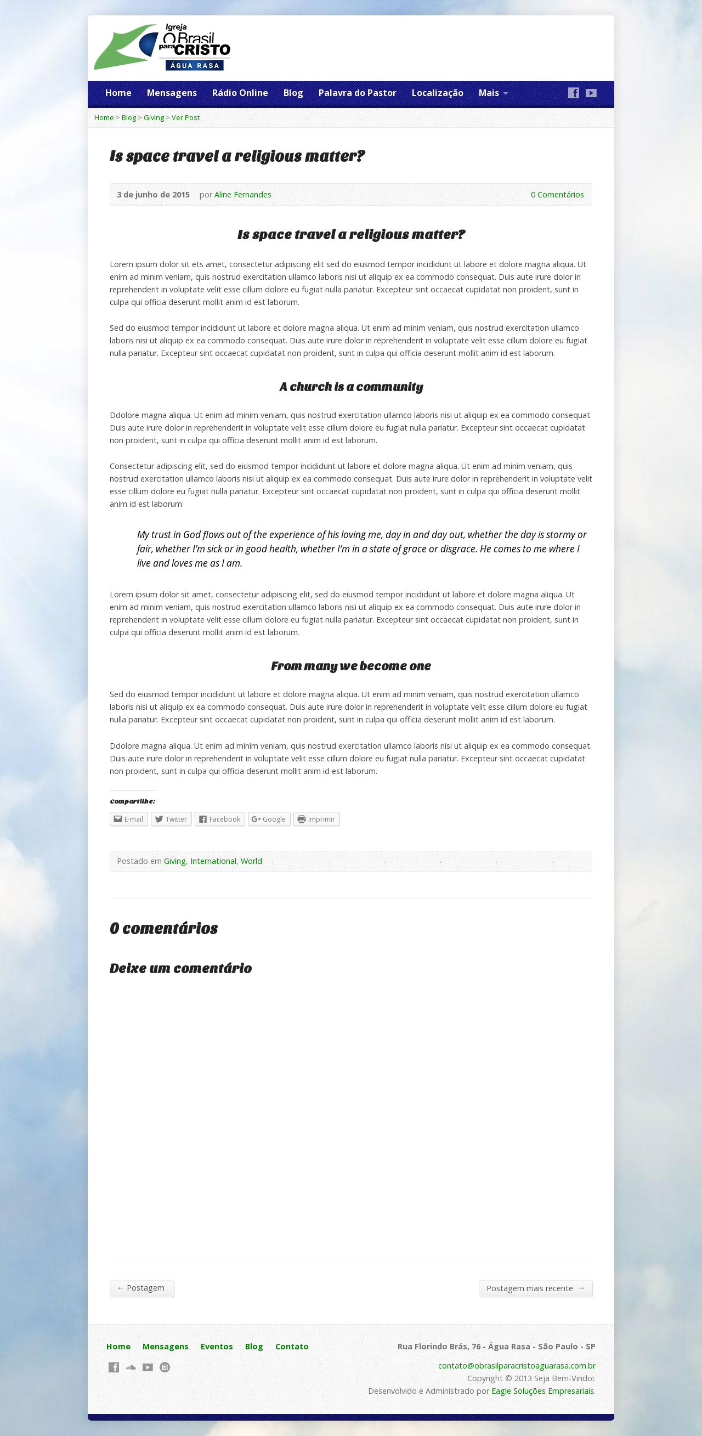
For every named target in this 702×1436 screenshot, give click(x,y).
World (251, 861)
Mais (489, 93)
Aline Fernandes (242, 194)
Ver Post (186, 117)
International (213, 861)
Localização (437, 93)
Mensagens (172, 93)
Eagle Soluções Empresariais (542, 1391)
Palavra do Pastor (358, 93)
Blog (293, 93)
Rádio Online (240, 93)
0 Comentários (522, 194)
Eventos (217, 1346)
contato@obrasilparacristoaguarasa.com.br (517, 1365)
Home (118, 93)
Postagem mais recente (535, 1287)
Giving (154, 117)
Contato (292, 1346)
